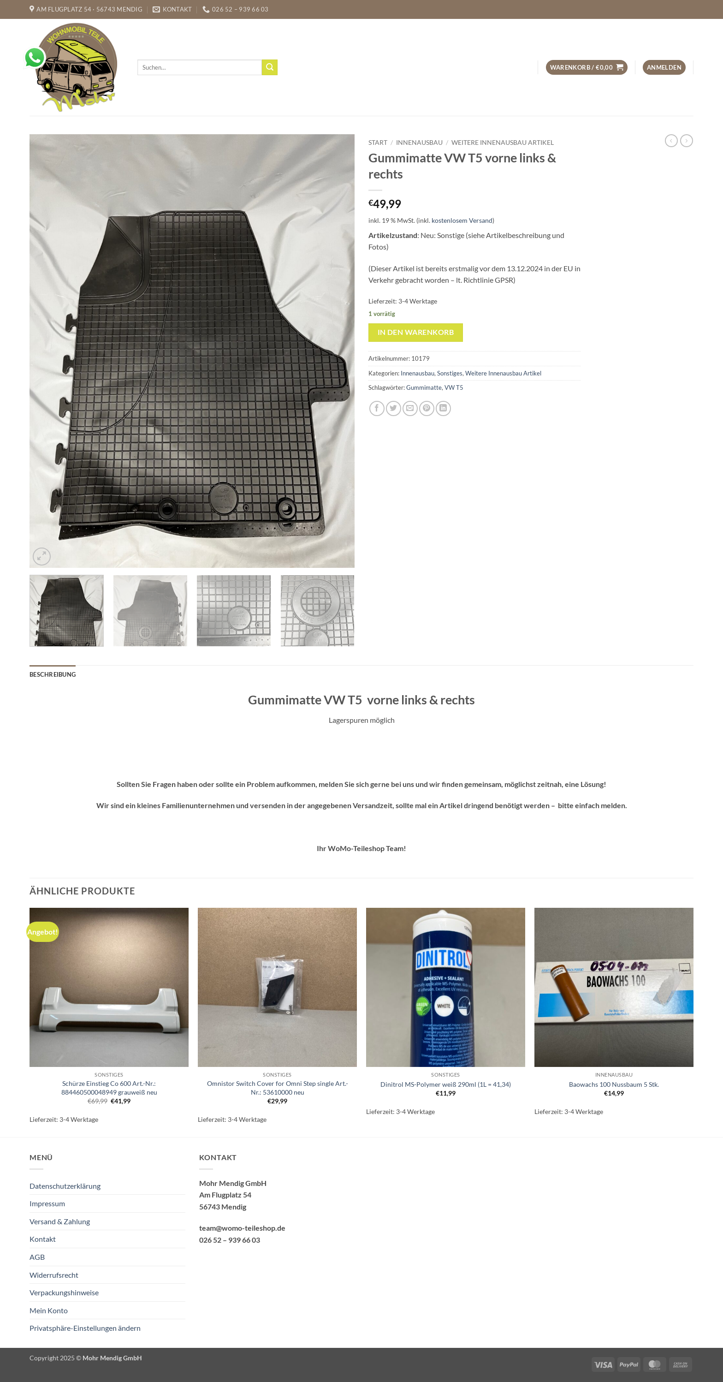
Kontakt (43, 1238)
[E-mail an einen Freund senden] (410, 408)
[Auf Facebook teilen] (377, 408)
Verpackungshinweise (64, 1292)
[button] (587, 67)
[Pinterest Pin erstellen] (426, 408)
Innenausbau (419, 142)
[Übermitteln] (270, 67)
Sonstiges (449, 373)
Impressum (47, 1203)
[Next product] (671, 140)
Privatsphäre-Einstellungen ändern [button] (85, 1327)
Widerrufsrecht (54, 1274)
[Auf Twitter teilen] (393, 408)
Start (377, 142)
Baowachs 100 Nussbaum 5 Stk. (614, 1084)
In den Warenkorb (416, 332)
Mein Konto (49, 1310)
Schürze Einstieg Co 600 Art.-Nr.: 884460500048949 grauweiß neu (109, 1087)
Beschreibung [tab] (53, 674)
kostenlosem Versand (462, 220)
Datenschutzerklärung (65, 1185)
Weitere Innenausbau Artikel (502, 142)
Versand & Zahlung (60, 1221)
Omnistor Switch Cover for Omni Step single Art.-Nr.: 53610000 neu (277, 1087)
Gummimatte (424, 387)
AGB (37, 1256)
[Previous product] (686, 140)
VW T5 (453, 387)
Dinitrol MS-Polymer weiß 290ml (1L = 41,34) (445, 1084)
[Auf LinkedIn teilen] (443, 408)
